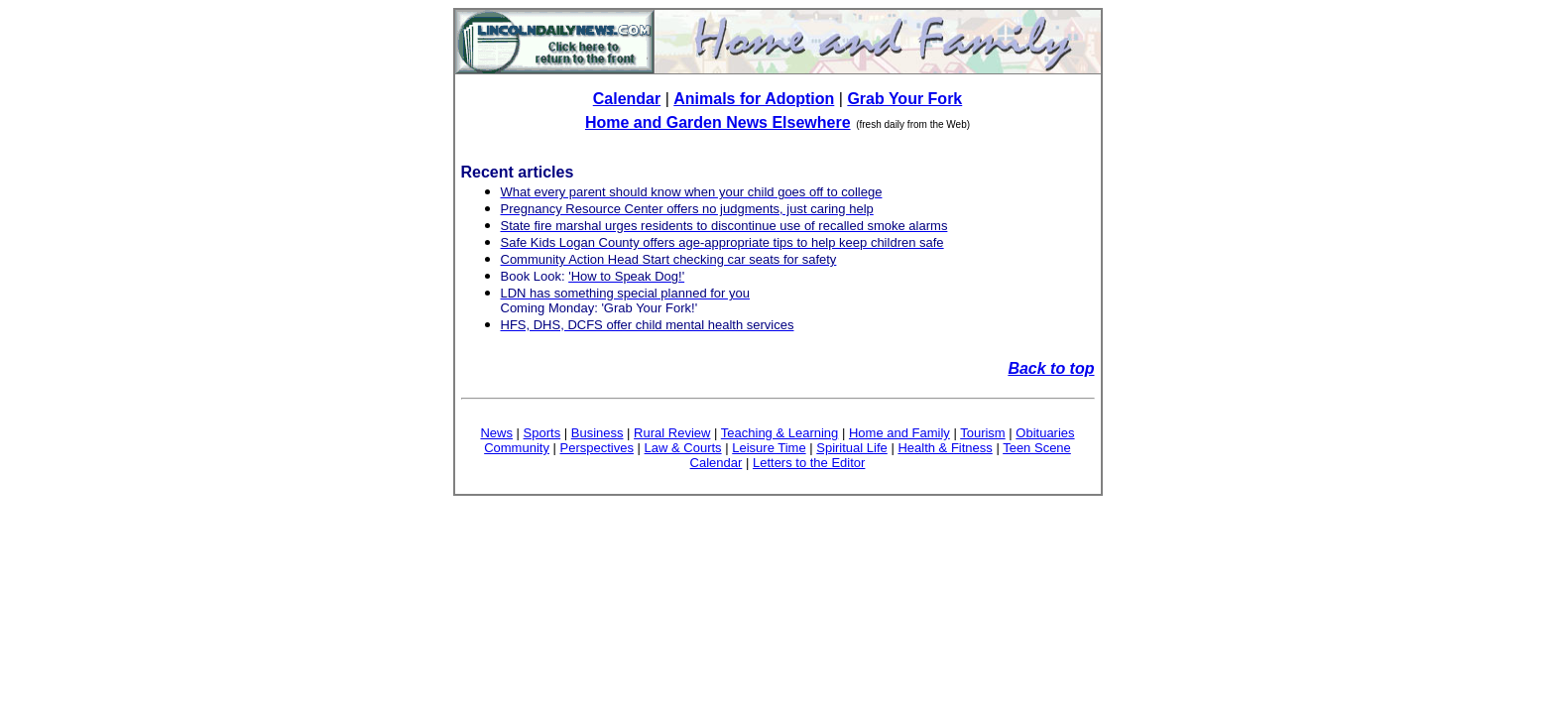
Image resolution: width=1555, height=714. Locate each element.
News (496, 432)
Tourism (983, 432)
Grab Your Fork (904, 98)
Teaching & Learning (780, 432)
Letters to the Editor (809, 462)
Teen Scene (1037, 447)
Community (516, 447)
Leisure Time (768, 447)
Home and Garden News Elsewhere (718, 122)
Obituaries (1045, 432)
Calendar (626, 98)
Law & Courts (683, 447)
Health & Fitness (944, 447)
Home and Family (899, 432)
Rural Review (672, 432)
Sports (542, 432)
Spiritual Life (852, 447)
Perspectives (597, 447)
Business (597, 432)
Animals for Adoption (753, 98)
